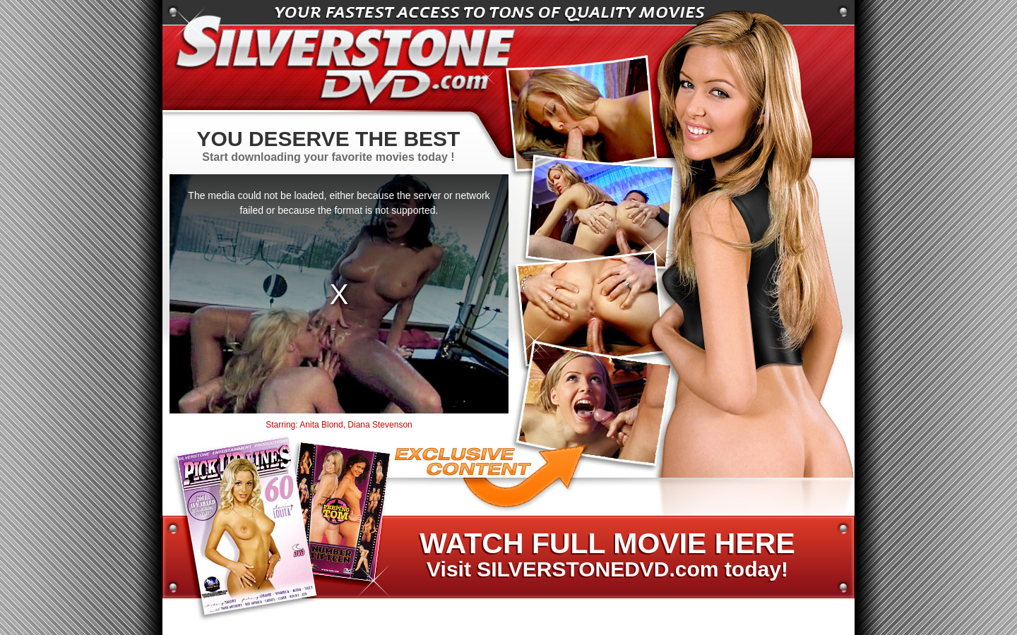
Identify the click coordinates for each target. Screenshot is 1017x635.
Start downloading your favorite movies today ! (328, 145)
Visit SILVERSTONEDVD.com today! (606, 555)
